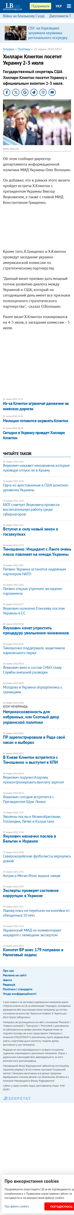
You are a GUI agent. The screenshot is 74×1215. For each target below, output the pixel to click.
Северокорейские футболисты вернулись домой (37, 858)
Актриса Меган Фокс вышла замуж (31, 875)
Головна (8, 49)
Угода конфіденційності (19, 994)
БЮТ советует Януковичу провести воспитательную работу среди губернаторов (31, 509)
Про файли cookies (17, 1206)
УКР (59, 6)
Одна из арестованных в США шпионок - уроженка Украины (36, 487)
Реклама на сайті (14, 975)
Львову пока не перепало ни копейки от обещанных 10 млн (36, 913)
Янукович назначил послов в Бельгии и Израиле (29, 838)
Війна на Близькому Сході (24, 16)
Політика (24, 49)
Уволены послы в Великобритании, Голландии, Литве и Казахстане (32, 819)
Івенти (7, 980)
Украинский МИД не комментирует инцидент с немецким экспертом (32, 933)
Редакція (9, 984)
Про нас (8, 971)
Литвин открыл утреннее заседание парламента (32, 591)
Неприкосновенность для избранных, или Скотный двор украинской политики (31, 717)
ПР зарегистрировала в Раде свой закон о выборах (34, 739)
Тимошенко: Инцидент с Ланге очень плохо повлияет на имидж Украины (37, 551)
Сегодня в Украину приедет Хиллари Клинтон (34, 435)
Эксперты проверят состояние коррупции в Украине (30, 893)
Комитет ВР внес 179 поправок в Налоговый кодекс (33, 952)
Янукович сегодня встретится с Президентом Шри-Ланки (28, 799)
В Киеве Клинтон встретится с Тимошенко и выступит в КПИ (30, 759)
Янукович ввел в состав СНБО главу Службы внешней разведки (32, 670)
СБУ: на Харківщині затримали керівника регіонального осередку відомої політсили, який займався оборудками (47, 38)
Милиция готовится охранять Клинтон (35, 420)
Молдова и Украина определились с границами (32, 689)
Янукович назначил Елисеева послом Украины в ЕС (34, 611)
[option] (37, 33)
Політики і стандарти (17, 989)
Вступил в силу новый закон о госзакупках (30, 531)
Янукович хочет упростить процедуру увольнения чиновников (36, 630)
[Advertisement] (37, 228)
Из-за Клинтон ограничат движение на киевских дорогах (36, 406)
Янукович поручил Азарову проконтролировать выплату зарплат (33, 780)
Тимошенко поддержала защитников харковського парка (34, 650)
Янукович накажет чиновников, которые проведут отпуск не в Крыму (36, 468)
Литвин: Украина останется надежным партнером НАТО (34, 571)
